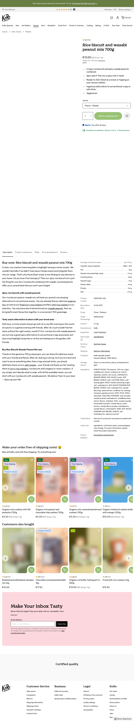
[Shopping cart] (126, 17)
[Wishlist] (111, 18)
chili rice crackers (60, 304)
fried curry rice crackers (31, 304)
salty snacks (30, 365)
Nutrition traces (100, 344)
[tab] (7, 252)
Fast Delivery (8, 9)
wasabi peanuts (55, 308)
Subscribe (62, 624)
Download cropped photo (104, 435)
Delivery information (102, 351)
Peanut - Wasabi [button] (91, 105)
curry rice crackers (19, 368)
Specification (99, 337)
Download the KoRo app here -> (84, 3)
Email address (16, 620)
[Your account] (117, 18)
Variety (85, 100)
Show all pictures (122, 719)
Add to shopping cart (108, 116)
